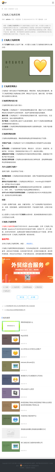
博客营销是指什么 (27, 322)
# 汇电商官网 (16, 287)
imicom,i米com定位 (28, 362)
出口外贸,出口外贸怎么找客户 (31, 349)
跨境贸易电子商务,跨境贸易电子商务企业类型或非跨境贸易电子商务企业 (36, 403)
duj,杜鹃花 (24, 336)
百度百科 (28, 467)
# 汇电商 (5, 287)
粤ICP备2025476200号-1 (42, 463)
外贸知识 (33, 467)
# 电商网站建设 (27, 287)
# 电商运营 (6, 291)
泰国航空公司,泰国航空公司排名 (32, 376)
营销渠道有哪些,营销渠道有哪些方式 (33, 429)
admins (8, 19)
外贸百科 (11, 9)
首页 (5, 9)
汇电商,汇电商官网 (11, 14)
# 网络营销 (38, 287)
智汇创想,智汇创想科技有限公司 (32, 443)
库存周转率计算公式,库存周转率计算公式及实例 (20, 306)
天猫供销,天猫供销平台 (28, 416)
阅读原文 (30, 244)
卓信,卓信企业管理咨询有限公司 (15, 310)
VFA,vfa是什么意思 (27, 389)
